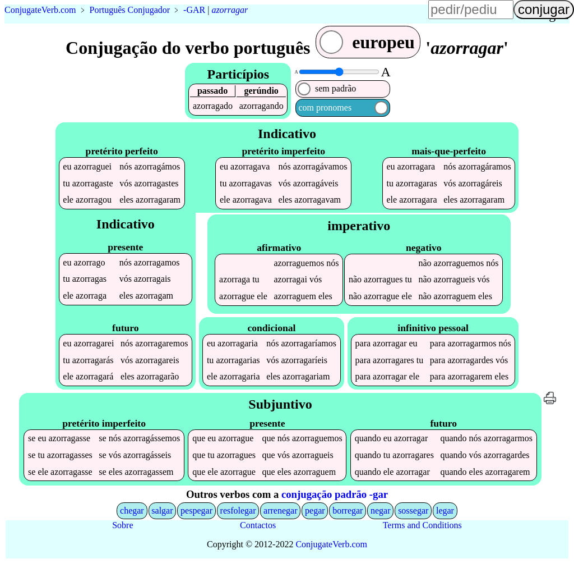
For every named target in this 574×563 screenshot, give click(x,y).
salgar (162, 510)
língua (342, 14)
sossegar (413, 510)
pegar (315, 510)
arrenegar (280, 510)
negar (381, 510)
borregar (347, 510)
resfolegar (238, 510)
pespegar (196, 510)
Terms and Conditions (422, 525)
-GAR (194, 10)
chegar (132, 510)
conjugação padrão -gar (334, 494)
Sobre (122, 525)
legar (445, 510)
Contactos (258, 525)
